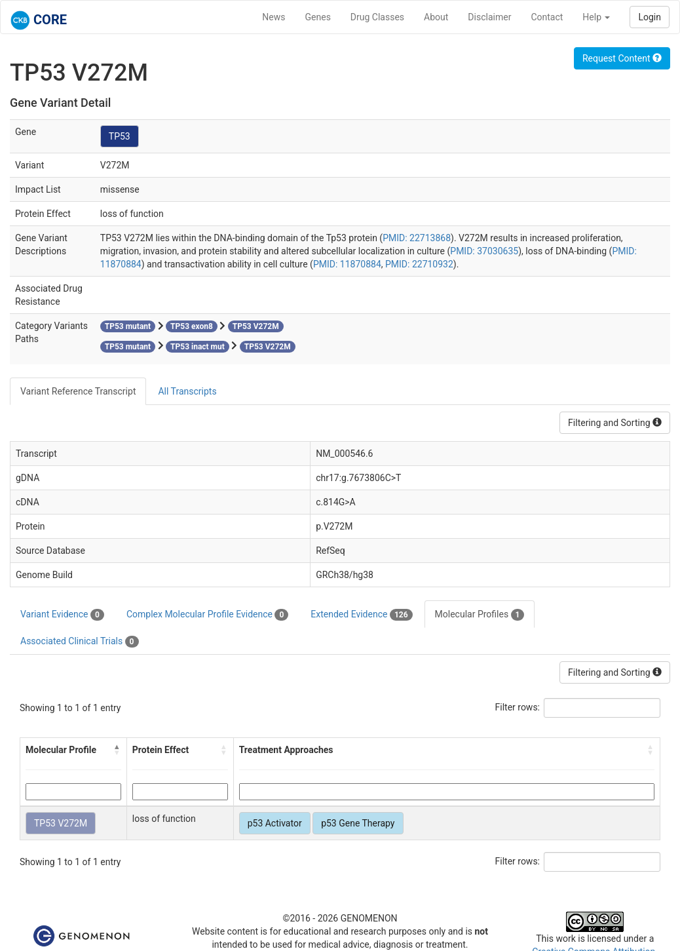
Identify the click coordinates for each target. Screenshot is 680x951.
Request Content (622, 58)
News (273, 17)
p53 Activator (275, 823)
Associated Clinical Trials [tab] (79, 642)
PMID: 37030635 (484, 251)
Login (649, 17)
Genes (318, 17)
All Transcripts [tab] (187, 391)
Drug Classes (377, 17)
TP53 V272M (60, 823)
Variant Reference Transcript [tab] (78, 391)
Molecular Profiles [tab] (480, 615)
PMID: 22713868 (417, 238)
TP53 (119, 136)
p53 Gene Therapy (357, 823)
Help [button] (596, 17)
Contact (547, 17)
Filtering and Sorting (615, 422)
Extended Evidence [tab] (361, 615)
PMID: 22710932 (419, 264)
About (436, 17)
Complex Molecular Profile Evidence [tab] (207, 615)
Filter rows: (517, 707)
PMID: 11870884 (347, 264)
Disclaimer (489, 17)
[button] (117, 749)
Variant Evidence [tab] (62, 615)
